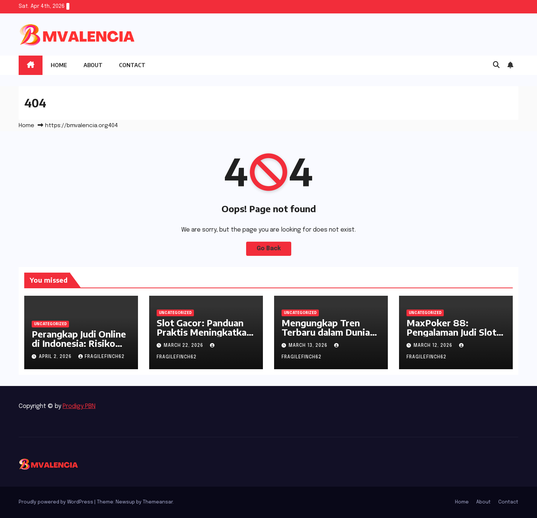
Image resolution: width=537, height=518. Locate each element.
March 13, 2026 (309, 345)
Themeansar (158, 502)
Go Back (268, 248)
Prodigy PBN (79, 406)
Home (59, 65)
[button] (496, 65)
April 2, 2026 (56, 357)
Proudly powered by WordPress (56, 502)
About (93, 65)
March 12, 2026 (434, 345)
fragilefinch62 (101, 357)
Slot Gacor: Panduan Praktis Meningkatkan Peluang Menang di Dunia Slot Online (204, 336)
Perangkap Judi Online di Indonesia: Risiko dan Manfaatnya (79, 343)
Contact (132, 65)
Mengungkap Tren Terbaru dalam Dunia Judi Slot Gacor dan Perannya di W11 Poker (331, 336)
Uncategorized (50, 324)
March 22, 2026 (184, 345)
